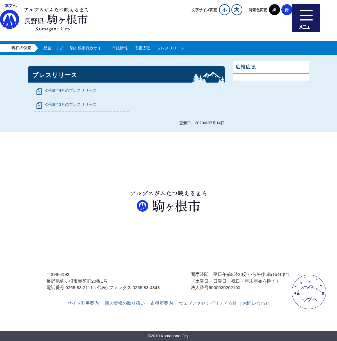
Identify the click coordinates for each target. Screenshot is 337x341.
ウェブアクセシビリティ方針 (208, 303)
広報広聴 (142, 48)
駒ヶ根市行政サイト (87, 48)
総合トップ (53, 48)
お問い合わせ (256, 303)
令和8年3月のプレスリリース (71, 104)
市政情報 (120, 48)
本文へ (11, 5)
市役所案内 (162, 303)
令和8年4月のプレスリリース (71, 90)
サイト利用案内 (83, 303)
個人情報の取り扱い (124, 303)
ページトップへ (309, 292)
